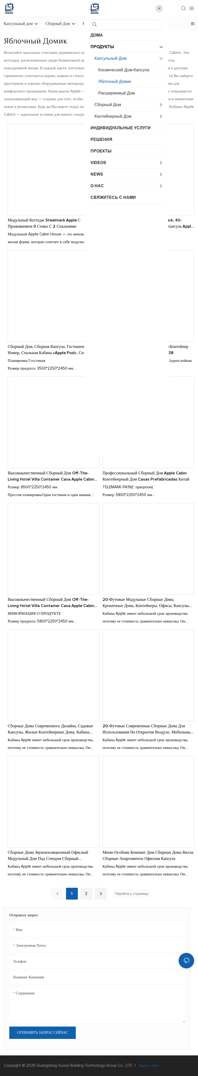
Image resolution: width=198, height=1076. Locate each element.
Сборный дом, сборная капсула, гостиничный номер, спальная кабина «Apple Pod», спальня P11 (51, 350)
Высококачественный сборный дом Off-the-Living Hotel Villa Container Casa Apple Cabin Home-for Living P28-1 (51, 476)
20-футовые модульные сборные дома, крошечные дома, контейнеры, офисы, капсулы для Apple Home (146, 603)
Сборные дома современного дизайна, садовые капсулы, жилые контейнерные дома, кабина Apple (50, 729)
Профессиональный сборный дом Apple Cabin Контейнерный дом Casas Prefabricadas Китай (146, 476)
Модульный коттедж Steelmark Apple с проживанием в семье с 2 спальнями (44, 223)
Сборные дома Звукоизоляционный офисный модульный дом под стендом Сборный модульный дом (48, 856)
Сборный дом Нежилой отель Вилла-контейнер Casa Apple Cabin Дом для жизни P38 (145, 350)
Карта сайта (148, 1066)
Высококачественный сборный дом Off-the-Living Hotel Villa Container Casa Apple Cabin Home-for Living (51, 603)
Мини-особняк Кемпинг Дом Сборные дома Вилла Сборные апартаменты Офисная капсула (148, 855)
